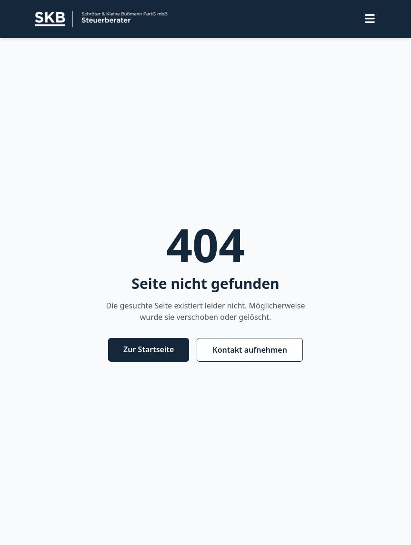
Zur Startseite (148, 349)
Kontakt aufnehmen (249, 350)
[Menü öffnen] (370, 19)
